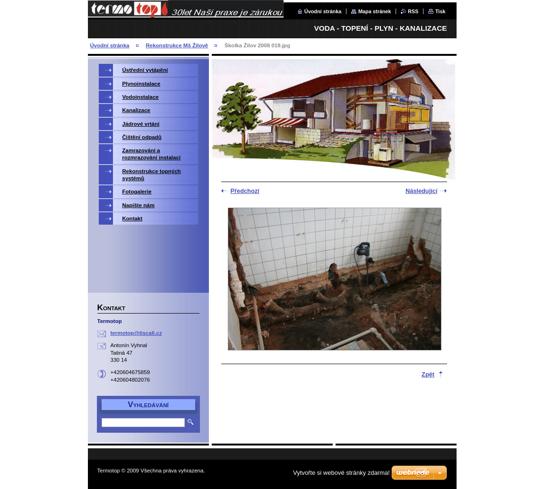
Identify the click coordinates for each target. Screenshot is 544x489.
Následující (422, 190)
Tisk (440, 11)
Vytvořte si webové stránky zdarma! (341, 472)
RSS (413, 11)
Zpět (428, 374)
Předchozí (245, 190)
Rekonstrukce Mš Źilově (177, 45)
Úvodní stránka (323, 11)
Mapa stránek (374, 11)
